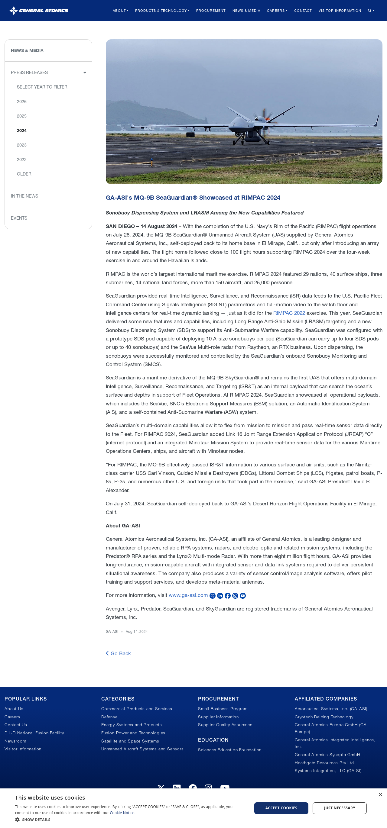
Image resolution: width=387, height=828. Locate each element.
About (119, 10)
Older (24, 174)
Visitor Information (340, 10)
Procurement (211, 10)
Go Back (118, 653)
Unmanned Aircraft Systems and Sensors (142, 748)
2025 (22, 116)
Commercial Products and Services (136, 708)
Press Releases (29, 72)
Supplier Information (218, 716)
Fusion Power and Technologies (133, 732)
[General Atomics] (38, 10)
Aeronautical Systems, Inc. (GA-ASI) (331, 708)
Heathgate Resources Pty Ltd (324, 762)
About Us (14, 708)
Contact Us (16, 724)
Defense (109, 716)
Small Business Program (223, 708)
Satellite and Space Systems (130, 741)
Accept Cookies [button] (281, 807)
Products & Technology (161, 10)
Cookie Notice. (123, 812)
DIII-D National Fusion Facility (34, 732)
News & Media (246, 10)
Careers (276, 10)
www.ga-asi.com (188, 595)
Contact (303, 10)
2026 (22, 101)
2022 (22, 159)
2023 (22, 145)
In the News (24, 196)
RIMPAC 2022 (289, 313)
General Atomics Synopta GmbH (327, 754)
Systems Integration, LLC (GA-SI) (328, 770)
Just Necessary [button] (339, 807)
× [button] (380, 795)
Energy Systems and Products (131, 724)
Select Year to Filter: (43, 87)
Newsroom (15, 741)
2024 (22, 130)
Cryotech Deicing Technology (324, 716)
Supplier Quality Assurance (225, 724)
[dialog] (193, 808)
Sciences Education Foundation (230, 749)
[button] (130, 819)
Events (19, 218)
